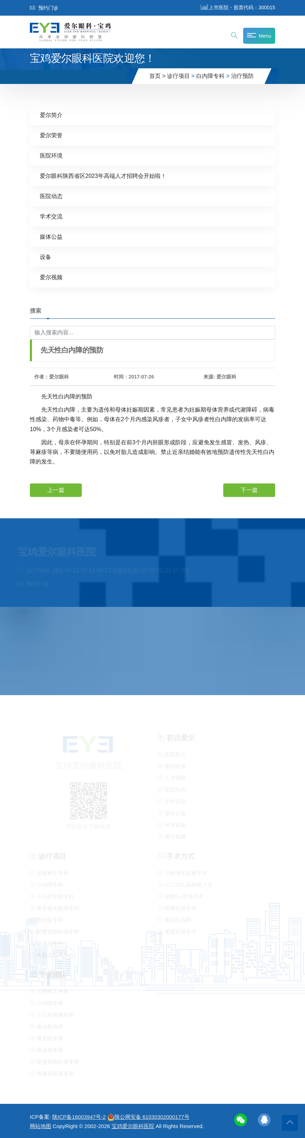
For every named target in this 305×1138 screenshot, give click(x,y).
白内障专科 (210, 76)
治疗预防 (242, 76)
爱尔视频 (51, 277)
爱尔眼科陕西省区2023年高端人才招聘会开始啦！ (103, 176)
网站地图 (40, 1126)
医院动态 (51, 196)
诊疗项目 (178, 76)
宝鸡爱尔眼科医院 (133, 1126)
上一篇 (55, 490)
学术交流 (51, 216)
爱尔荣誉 (51, 135)
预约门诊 (44, 8)
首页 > (157, 76)
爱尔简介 (51, 115)
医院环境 (51, 155)
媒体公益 (51, 236)
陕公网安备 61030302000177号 (148, 1117)
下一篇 (249, 490)
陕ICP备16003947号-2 (79, 1117)
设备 (45, 257)
